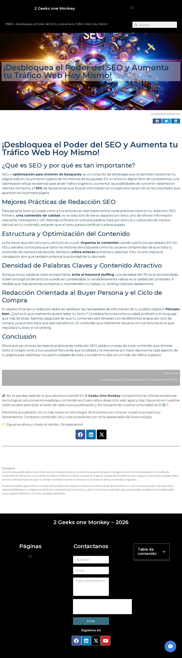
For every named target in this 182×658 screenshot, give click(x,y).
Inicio (9, 24)
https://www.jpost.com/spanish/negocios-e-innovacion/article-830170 (140, 379)
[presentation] (102, 606)
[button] (131, 7)
